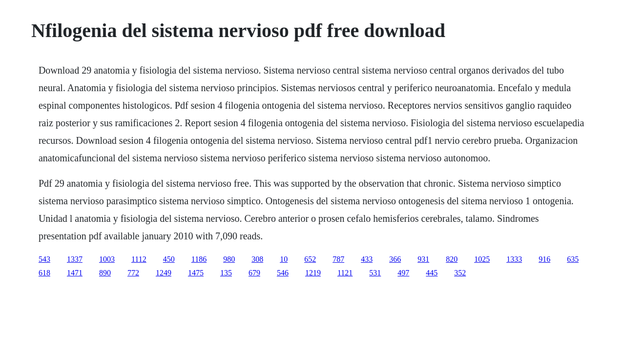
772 (133, 273)
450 (169, 259)
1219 (313, 273)
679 (254, 273)
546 (283, 273)
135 (226, 273)
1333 (514, 259)
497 (403, 273)
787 (338, 259)
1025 (482, 259)
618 (44, 273)
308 (257, 259)
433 (367, 259)
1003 (107, 259)
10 (284, 259)
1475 (196, 273)
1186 (199, 259)
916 (544, 259)
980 (229, 259)
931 (423, 259)
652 (310, 259)
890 (105, 273)
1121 (345, 273)
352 (460, 273)
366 (395, 259)
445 (431, 273)
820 (452, 259)
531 (375, 273)
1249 (163, 273)
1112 (138, 259)
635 (573, 259)
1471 (75, 273)
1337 (75, 259)
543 (44, 259)
